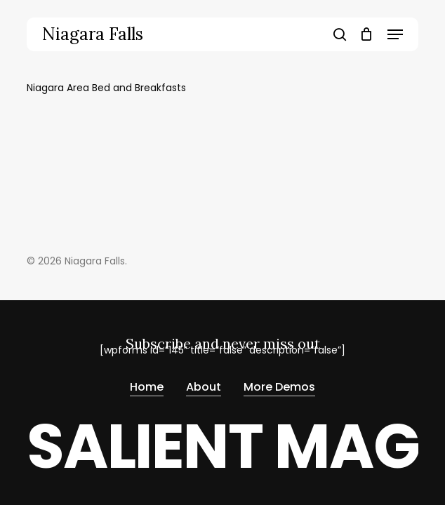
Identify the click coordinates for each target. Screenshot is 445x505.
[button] (395, 34)
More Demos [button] (279, 387)
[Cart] (366, 34)
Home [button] (147, 387)
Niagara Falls (92, 34)
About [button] (203, 387)
